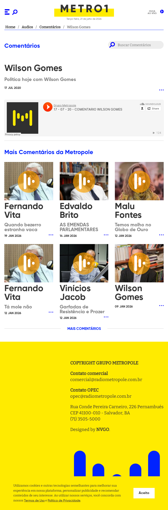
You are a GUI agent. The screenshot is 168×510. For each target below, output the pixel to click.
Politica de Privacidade (64, 500)
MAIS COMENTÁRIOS (84, 329)
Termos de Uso (34, 500)
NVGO (102, 429)
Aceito (144, 493)
